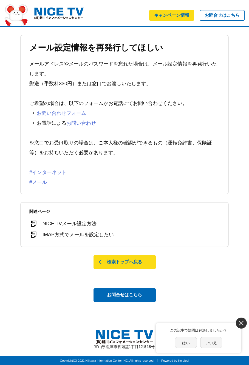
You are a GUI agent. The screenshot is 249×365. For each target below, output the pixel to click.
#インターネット (48, 172)
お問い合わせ (81, 123)
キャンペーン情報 (171, 15)
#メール (38, 182)
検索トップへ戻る (124, 262)
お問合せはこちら (222, 15)
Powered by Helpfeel (175, 360)
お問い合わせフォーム (61, 113)
